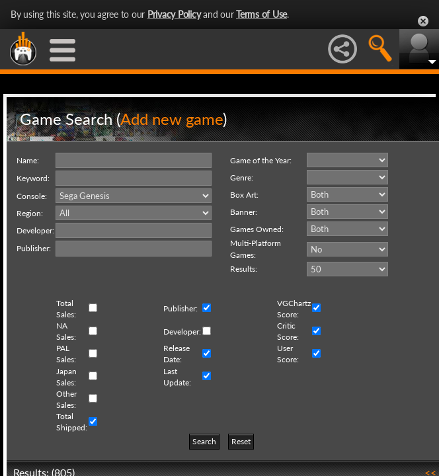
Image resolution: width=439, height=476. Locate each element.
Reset (241, 441)
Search (204, 441)
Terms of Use (261, 14)
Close (423, 21)
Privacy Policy (174, 14)
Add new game (171, 118)
